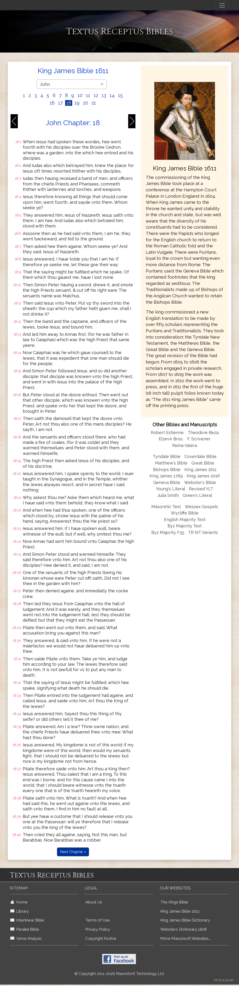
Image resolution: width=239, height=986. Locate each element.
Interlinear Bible (27, 920)
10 (80, 95)
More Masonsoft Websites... (185, 938)
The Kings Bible (174, 902)
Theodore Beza (203, 432)
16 (52, 103)
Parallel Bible (24, 929)
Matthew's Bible (171, 463)
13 (104, 95)
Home (19, 902)
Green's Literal (197, 495)
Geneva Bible (166, 482)
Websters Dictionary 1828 (183, 929)
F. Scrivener (198, 438)
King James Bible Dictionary (185, 920)
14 (112, 95)
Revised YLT (201, 488)
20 (85, 103)
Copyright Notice (100, 938)
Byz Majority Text (185, 525)
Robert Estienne (167, 432)
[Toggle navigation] (222, 5)
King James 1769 (166, 475)
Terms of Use (97, 920)
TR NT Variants (203, 532)
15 (120, 95)
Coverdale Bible (200, 456)
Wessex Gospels (201, 506)
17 (60, 103)
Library (19, 911)
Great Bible (202, 463)
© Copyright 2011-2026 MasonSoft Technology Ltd (119, 973)
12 (96, 95)
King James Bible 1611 (180, 911)
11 (88, 95)
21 (93, 103)
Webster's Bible (200, 482)
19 (77, 103)
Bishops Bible (166, 469)
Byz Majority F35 (167, 532)
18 (68, 103)
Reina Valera (184, 445)
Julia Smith (168, 495)
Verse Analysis (26, 938)
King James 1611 (200, 469)
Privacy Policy (97, 929)
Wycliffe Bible (184, 512)
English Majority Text (184, 519)
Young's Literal (171, 488)
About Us (93, 902)
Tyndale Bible (166, 456)
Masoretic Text (166, 506)
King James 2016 (203, 475)
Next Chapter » (73, 852)
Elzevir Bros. (171, 438)
